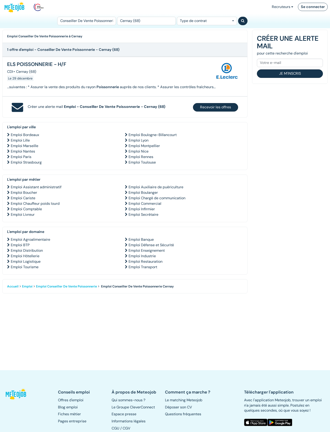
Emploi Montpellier (144, 145)
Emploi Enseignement (147, 250)
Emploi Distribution (27, 250)
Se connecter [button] (313, 6)
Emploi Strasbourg (26, 162)
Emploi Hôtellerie (25, 256)
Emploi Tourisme (24, 267)
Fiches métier (69, 414)
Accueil (13, 286)
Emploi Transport (143, 267)
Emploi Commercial (145, 203)
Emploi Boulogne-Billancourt (153, 134)
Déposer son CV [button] (178, 407)
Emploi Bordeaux (25, 134)
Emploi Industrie (142, 256)
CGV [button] (126, 428)
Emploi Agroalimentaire (30, 239)
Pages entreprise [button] (72, 421)
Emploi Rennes (141, 156)
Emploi (27, 286)
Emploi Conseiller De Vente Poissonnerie (66, 286)
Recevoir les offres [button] (215, 107)
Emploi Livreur (23, 214)
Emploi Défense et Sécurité (151, 245)
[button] (18, 393)
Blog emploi (68, 407)
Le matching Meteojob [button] (183, 400)
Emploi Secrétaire (143, 214)
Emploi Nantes (23, 151)
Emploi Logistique (26, 261)
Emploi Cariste (23, 198)
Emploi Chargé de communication (157, 198)
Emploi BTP (20, 245)
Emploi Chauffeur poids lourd (35, 203)
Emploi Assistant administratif (36, 187)
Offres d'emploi (70, 400)
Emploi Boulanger (143, 192)
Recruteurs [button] (282, 6)
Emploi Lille (20, 140)
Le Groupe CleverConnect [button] (133, 407)
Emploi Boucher (24, 192)
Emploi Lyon (138, 140)
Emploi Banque (141, 239)
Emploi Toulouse (142, 162)
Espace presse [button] (124, 414)
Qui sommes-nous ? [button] (128, 400)
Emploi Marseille (24, 145)
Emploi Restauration (145, 261)
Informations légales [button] (129, 421)
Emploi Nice (138, 151)
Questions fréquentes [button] (183, 414)
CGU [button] (115, 428)
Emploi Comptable (26, 209)
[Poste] (86, 21)
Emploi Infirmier (142, 209)
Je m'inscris (290, 73)
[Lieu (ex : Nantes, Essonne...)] (146, 21)
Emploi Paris (21, 156)
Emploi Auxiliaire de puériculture (156, 187)
